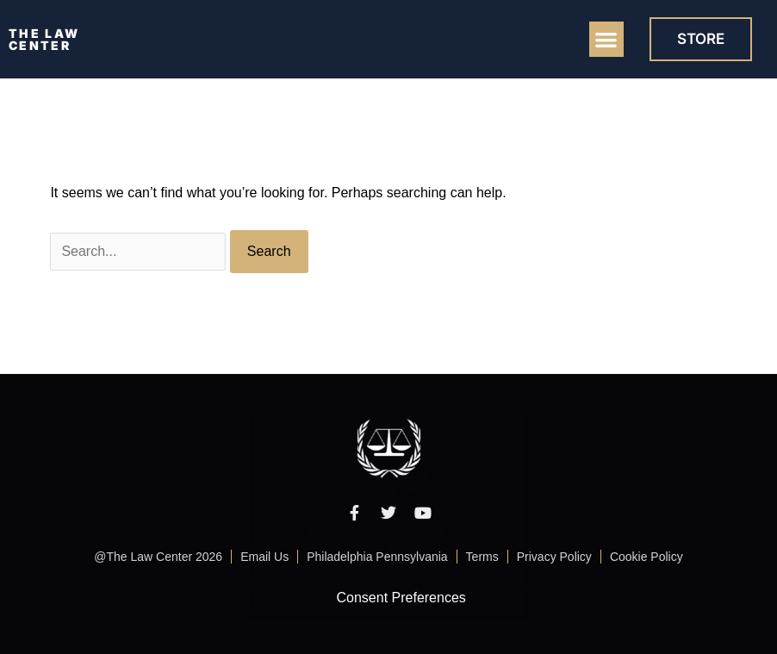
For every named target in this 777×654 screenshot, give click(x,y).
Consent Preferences (401, 597)
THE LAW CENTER (44, 39)
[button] (607, 39)
